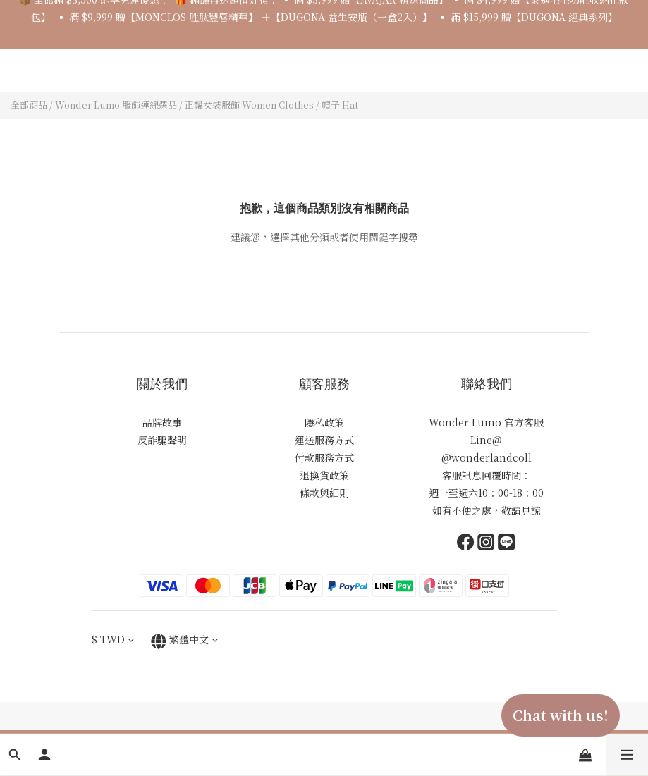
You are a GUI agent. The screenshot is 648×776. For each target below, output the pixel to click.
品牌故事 (162, 422)
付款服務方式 (324, 457)
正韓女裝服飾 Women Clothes (249, 104)
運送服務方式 (324, 440)
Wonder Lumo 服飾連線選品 (116, 104)
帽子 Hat (340, 104)
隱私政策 (324, 422)
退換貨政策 (324, 475)
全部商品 (29, 104)
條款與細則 (324, 493)
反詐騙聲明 (162, 440)
